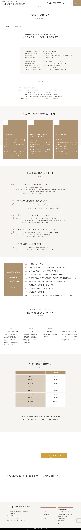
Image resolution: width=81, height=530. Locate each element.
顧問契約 (60, 523)
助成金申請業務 (61, 518)
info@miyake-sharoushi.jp (12, 517)
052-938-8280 (55, 3)
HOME (2, 6)
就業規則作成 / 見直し (63, 516)
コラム (56, 6)
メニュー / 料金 (43, 511)
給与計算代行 (61, 520)
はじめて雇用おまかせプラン (11, 6)
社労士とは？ (41, 6)
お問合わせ (76, 4)
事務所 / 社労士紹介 (49, 6)
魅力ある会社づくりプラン (24, 6)
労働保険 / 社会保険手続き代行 (65, 514)
